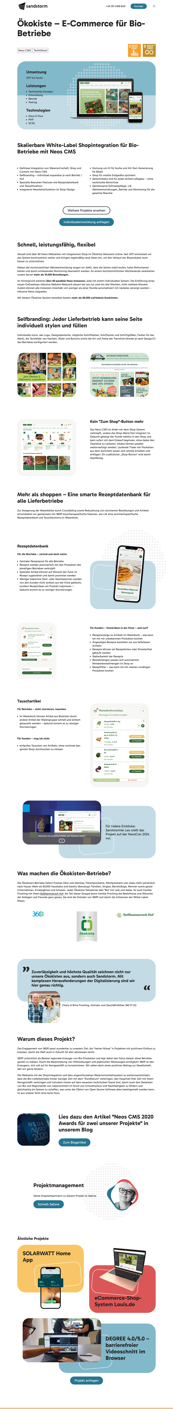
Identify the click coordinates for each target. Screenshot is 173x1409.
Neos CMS (24, 50)
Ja (62, 841)
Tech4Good (40, 50)
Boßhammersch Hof (51, 893)
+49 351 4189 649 (115, 6)
